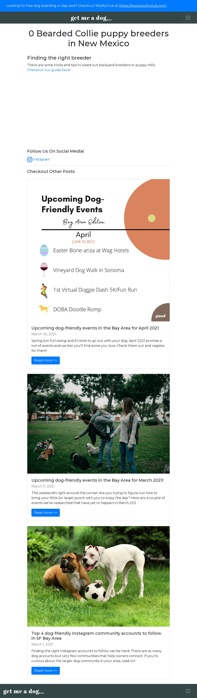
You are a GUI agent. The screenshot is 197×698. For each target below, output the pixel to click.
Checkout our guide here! (48, 70)
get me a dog (91, 18)
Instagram (38, 159)
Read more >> (45, 360)
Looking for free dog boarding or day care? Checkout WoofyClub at (86, 6)
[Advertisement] (98, 115)
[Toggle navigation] (188, 18)
